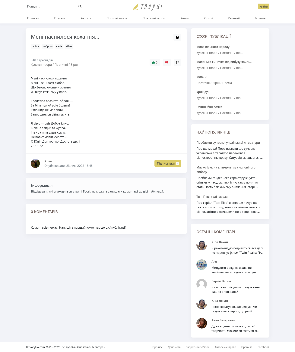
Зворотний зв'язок (198, 347)
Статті (208, 18)
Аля (214, 262)
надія (59, 46)
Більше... (261, 18)
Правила (246, 347)
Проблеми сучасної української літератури (228, 142)
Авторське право (225, 347)
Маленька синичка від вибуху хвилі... (224, 62)
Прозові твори (116, 18)
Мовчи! (201, 77)
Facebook (263, 347)
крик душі (203, 92)
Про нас (60, 18)
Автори (86, 18)
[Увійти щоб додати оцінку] (167, 62)
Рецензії (234, 18)
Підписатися (168, 163)
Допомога (174, 347)
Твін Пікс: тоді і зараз (211, 197)
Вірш (239, 53)
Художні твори (206, 53)
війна (69, 46)
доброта (47, 46)
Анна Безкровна (223, 320)
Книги (184, 18)
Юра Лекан (219, 242)
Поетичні (226, 53)
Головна (33, 18)
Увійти (263, 6)
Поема (227, 83)
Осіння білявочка (209, 107)
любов (35, 46)
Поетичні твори (154, 18)
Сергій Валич (221, 281)
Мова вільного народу (213, 47)
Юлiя (48, 161)
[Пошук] (80, 6)
